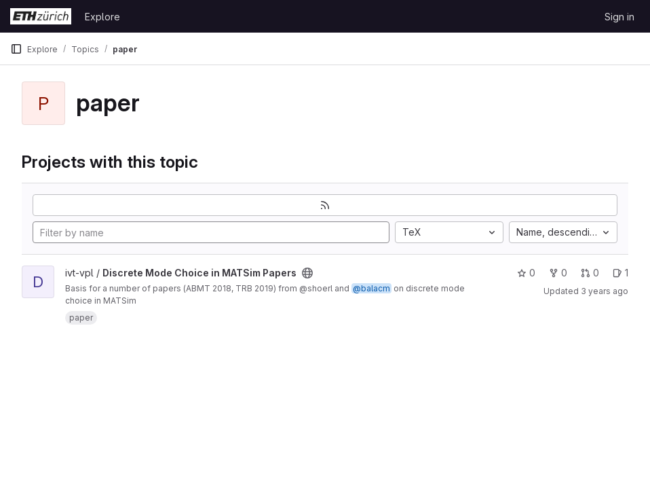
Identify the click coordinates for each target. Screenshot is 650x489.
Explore (102, 16)
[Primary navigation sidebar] (16, 49)
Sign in (619, 16)
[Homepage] (40, 16)
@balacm (371, 288)
